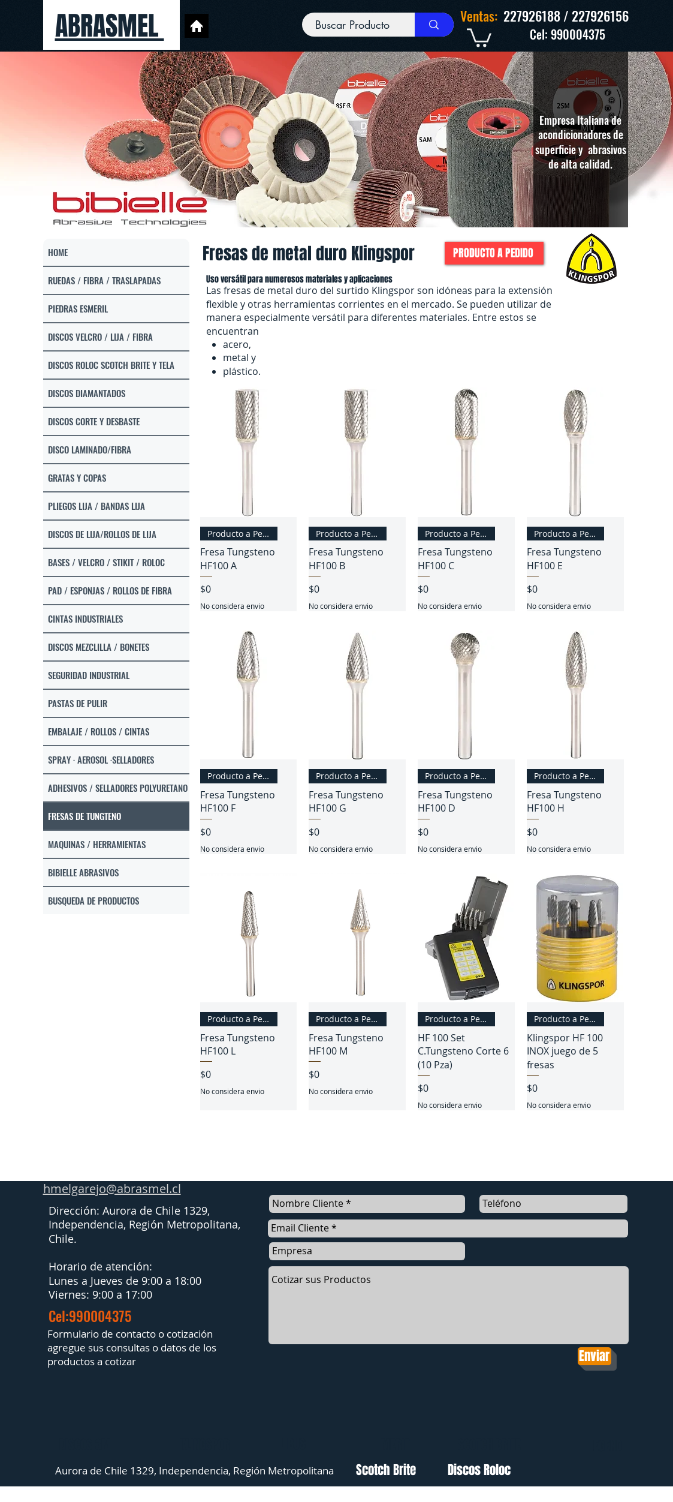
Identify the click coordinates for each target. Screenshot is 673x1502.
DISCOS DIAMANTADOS (86, 392)
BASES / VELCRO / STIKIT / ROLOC (106, 562)
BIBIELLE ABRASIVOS (83, 872)
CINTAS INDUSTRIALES (85, 618)
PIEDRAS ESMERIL (78, 308)
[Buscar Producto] (352, 25)
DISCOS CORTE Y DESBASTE (94, 421)
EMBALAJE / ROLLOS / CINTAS (98, 731)
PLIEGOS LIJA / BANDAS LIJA (96, 505)
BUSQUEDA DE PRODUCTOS (93, 900)
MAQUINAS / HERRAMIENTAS (97, 844)
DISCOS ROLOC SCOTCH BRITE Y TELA (111, 364)
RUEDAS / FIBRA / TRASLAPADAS (104, 280)
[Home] (197, 26)
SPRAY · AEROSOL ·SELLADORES (101, 759)
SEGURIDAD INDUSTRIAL (88, 674)
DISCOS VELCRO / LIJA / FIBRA (100, 336)
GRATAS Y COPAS (77, 477)
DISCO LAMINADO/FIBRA (89, 449)
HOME (58, 252)
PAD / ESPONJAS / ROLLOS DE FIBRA (110, 590)
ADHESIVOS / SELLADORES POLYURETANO (118, 787)
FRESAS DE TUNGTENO (84, 815)
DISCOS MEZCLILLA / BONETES (98, 646)
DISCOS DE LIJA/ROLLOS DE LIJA (102, 533)
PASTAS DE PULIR (77, 703)
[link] (479, 36)
